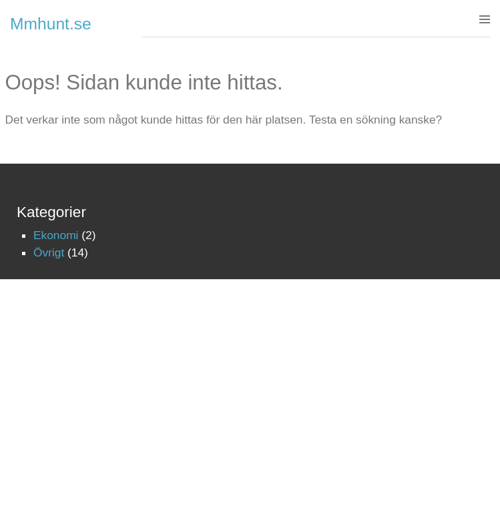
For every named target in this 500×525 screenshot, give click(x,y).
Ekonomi (55, 235)
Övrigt (48, 252)
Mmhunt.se (50, 24)
